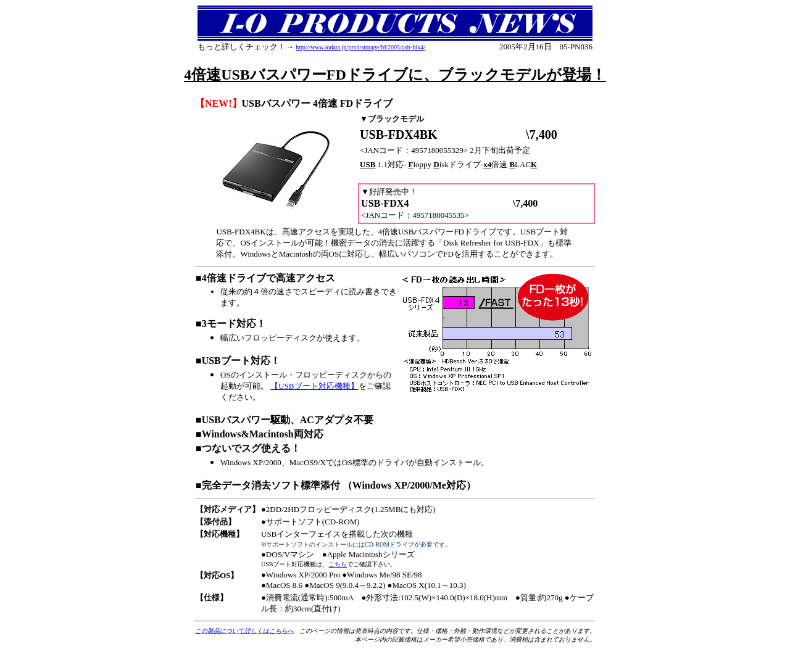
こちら (337, 564)
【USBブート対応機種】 (314, 386)
